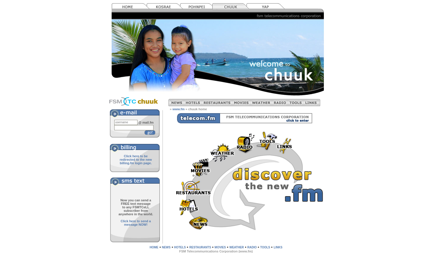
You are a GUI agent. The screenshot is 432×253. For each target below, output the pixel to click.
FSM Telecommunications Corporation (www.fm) (216, 251)
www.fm (178, 109)
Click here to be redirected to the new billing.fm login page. (136, 159)
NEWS (166, 247)
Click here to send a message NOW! (136, 222)
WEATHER (236, 247)
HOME (154, 247)
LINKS (278, 247)
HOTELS (180, 247)
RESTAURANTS (200, 247)
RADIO (252, 247)
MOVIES (220, 247)
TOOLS (265, 247)
